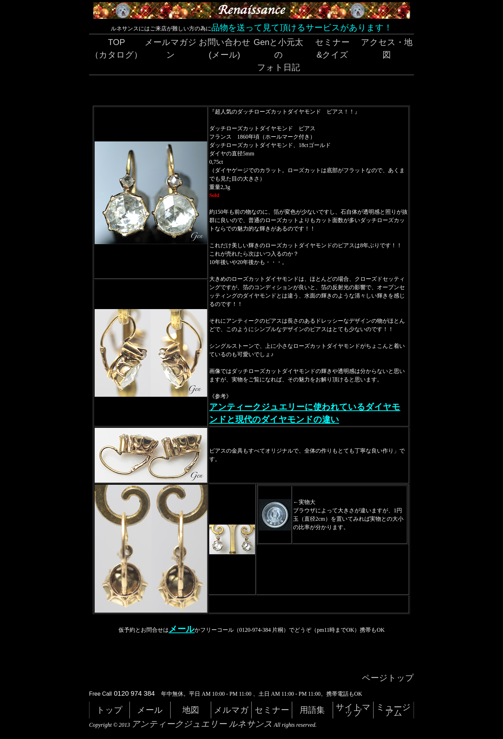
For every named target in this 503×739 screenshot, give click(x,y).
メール (182, 629)
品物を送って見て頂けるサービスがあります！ (301, 27)
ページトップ (388, 677)
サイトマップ (353, 709)
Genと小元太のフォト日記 (278, 54)
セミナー (272, 710)
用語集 (312, 710)
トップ (109, 710)
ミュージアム (393, 709)
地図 (190, 710)
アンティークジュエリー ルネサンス (201, 724)
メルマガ (231, 710)
